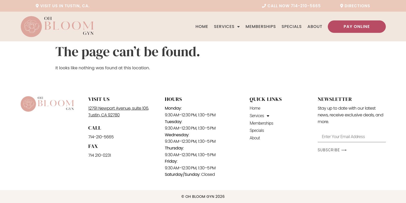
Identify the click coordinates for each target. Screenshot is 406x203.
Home (201, 26)
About (314, 26)
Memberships (260, 26)
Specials (292, 26)
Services (227, 26)
